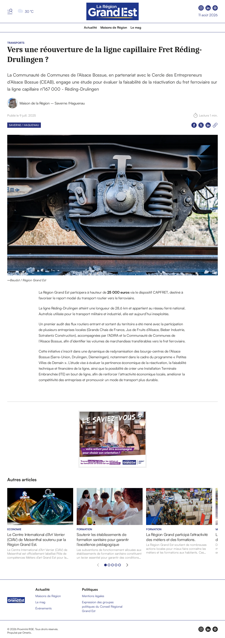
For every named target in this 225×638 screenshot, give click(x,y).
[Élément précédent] (98, 565)
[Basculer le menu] (10, 11)
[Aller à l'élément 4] (116, 565)
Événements (43, 608)
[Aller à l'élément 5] (119, 565)
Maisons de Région (113, 27)
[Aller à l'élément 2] (109, 565)
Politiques (90, 589)
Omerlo (26, 632)
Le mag (136, 27)
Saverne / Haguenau (24, 125)
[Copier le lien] (215, 125)
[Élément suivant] (127, 565)
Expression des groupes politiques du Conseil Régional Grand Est (102, 606)
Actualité (90, 27)
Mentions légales (93, 596)
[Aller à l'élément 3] (112, 565)
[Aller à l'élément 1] (105, 565)
